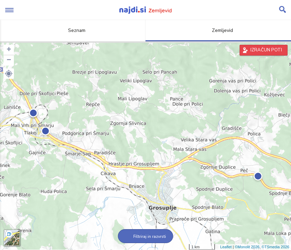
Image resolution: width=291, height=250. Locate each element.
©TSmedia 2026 (275, 247)
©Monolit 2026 (247, 247)
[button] (8, 73)
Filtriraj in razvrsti (145, 236)
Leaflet (226, 247)
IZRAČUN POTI (266, 50)
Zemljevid (218, 30)
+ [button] (9, 50)
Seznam (72, 30)
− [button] (9, 60)
